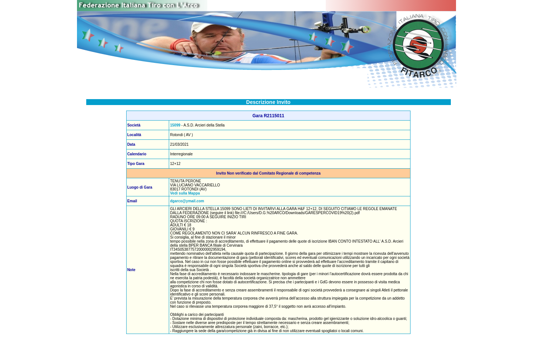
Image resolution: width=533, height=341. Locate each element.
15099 (175, 125)
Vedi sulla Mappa (185, 193)
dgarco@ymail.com (187, 201)
